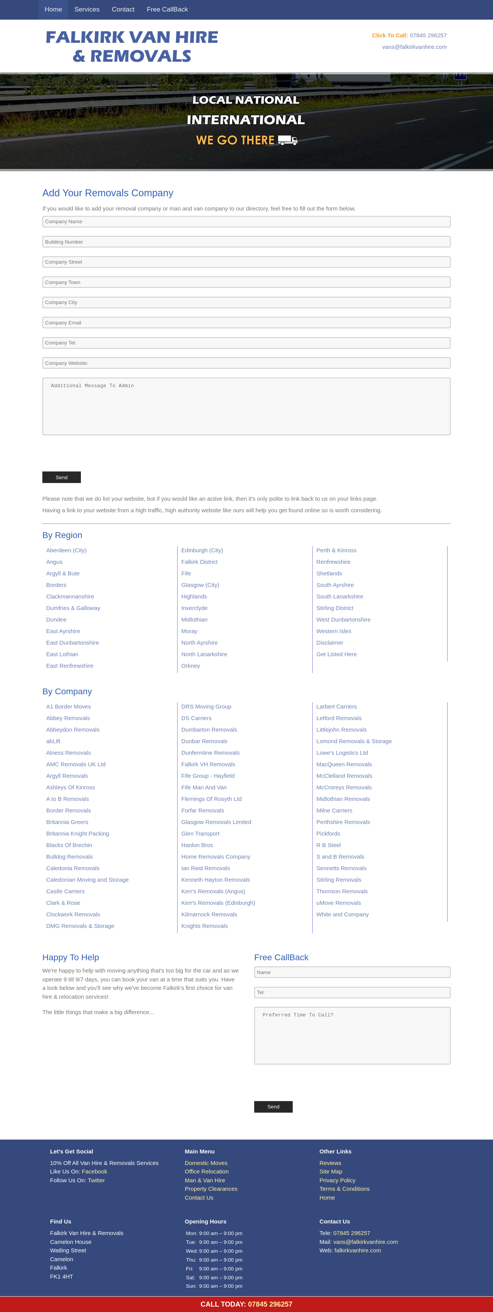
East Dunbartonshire (72, 642)
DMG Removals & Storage (80, 926)
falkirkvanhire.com (358, 1250)
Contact (123, 9)
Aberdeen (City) (66, 550)
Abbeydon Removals (72, 729)
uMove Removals (339, 902)
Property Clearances (211, 1188)
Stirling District (335, 608)
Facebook (94, 1171)
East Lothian (62, 654)
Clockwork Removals (73, 914)
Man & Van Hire (205, 1180)
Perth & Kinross (337, 550)
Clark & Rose (63, 902)
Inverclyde (194, 608)
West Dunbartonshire (344, 619)
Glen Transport (200, 833)
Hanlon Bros (197, 845)
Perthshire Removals (343, 822)
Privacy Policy (337, 1180)
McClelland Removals (344, 775)
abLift (53, 741)
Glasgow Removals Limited (216, 822)
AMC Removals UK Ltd (76, 764)
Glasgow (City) (200, 585)
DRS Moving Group (206, 706)
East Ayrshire (63, 631)
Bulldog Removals (69, 856)
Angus (54, 561)
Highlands (194, 596)
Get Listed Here (337, 654)
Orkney (190, 665)
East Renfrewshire (70, 665)
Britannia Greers (67, 822)
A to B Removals (67, 799)
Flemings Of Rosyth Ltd (211, 799)
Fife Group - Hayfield (208, 775)
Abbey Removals (68, 718)
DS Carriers (196, 718)
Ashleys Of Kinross (70, 787)
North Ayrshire (199, 642)
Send (61, 477)
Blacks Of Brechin (69, 845)
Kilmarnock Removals (209, 914)
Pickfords (328, 833)
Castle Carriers (65, 891)
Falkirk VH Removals (208, 764)
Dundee (56, 619)
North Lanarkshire (204, 654)
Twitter (96, 1180)
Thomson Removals (342, 891)
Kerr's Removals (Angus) (213, 891)
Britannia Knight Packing (77, 833)
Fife (186, 573)
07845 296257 (428, 35)
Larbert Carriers (337, 706)
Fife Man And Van (204, 787)
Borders (56, 585)
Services (86, 9)
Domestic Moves (206, 1163)
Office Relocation (207, 1171)
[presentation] (100, 453)
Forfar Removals (202, 810)
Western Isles (334, 631)
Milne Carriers (334, 810)
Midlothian (194, 619)
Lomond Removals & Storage (354, 741)
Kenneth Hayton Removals (215, 879)
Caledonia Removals (72, 868)
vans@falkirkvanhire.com (414, 46)
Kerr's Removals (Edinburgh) (218, 902)
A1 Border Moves (68, 706)
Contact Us (199, 1197)
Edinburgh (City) (202, 550)
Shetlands (329, 573)
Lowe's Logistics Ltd (342, 752)
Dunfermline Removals (210, 752)
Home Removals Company (215, 856)
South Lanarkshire (340, 596)
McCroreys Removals (344, 787)
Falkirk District (199, 561)
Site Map (331, 1171)
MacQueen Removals (344, 764)
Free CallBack (167, 9)
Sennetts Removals (342, 868)
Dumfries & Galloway (73, 608)
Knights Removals (204, 926)
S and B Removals (340, 856)
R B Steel (329, 845)
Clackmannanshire (70, 596)
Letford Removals (339, 718)
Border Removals (68, 810)
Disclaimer (330, 642)
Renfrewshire (333, 561)
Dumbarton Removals (209, 729)
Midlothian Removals (343, 799)
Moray (189, 631)
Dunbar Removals (204, 741)
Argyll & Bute (63, 573)
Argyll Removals (67, 775)
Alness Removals (68, 752)
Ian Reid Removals (205, 868)
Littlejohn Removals (342, 729)
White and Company (343, 914)
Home (53, 9)
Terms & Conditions (345, 1188)
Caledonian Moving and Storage (87, 879)
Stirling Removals (339, 879)
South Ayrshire (335, 585)
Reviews (331, 1163)
